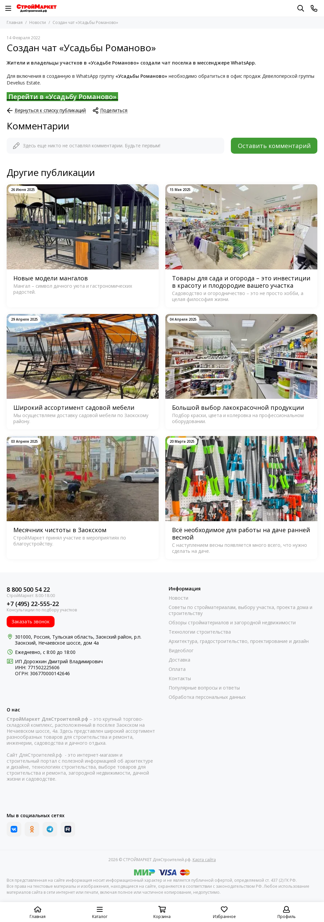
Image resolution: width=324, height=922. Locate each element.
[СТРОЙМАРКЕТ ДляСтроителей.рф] (37, 8)
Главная (15, 22)
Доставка (179, 660)
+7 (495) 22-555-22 (33, 604)
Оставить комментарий (274, 146)
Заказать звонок (31, 621)
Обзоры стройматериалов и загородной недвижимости (232, 623)
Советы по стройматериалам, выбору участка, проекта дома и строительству (240, 610)
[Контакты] (314, 8)
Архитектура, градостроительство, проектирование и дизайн (239, 641)
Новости (37, 22)
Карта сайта (204, 859)
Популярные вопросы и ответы (204, 688)
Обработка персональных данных (207, 697)
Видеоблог (181, 651)
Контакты (180, 679)
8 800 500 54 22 (28, 589)
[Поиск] (300, 8)
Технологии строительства (200, 632)
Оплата (177, 669)
